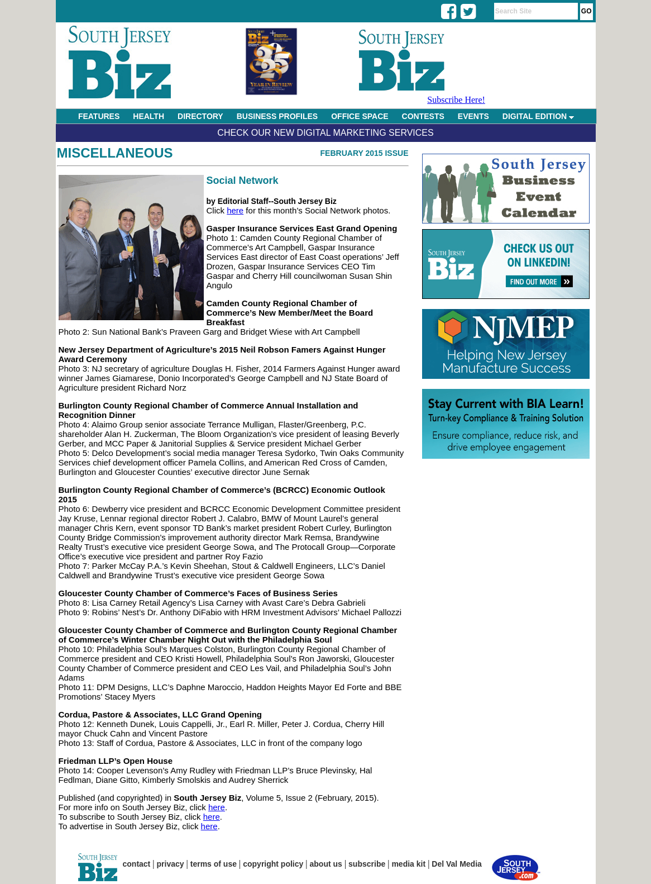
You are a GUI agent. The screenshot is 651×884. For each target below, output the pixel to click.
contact (137, 863)
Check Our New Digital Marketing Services (325, 132)
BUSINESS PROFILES (277, 116)
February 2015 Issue (364, 153)
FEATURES (98, 116)
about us (326, 863)
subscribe (366, 863)
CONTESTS (423, 116)
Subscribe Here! (456, 99)
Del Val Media (456, 863)
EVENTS (473, 116)
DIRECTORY (200, 116)
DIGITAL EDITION (538, 116)
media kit (408, 863)
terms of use (213, 863)
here (235, 210)
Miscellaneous (115, 152)
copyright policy (273, 863)
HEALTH (148, 116)
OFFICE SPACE (359, 116)
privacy (170, 863)
